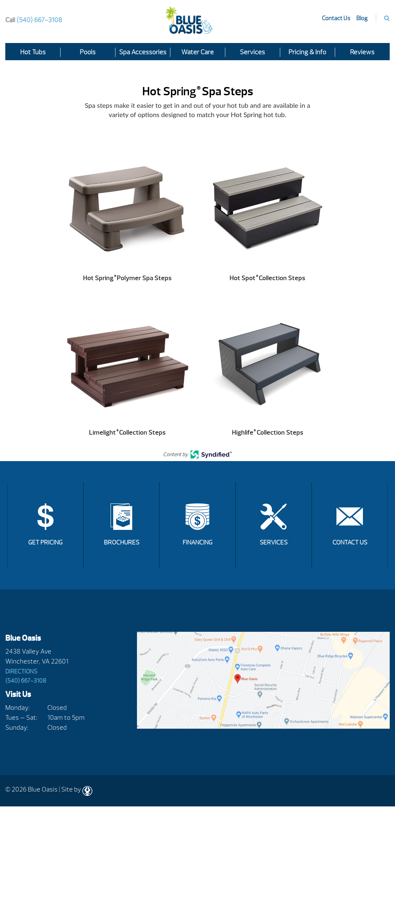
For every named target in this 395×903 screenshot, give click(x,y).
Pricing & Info (307, 52)
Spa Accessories (142, 52)
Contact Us (336, 18)
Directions (21, 671)
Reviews (362, 52)
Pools (88, 52)
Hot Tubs (33, 52)
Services (252, 52)
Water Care (197, 52)
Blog (362, 18)
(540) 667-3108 (33, 20)
